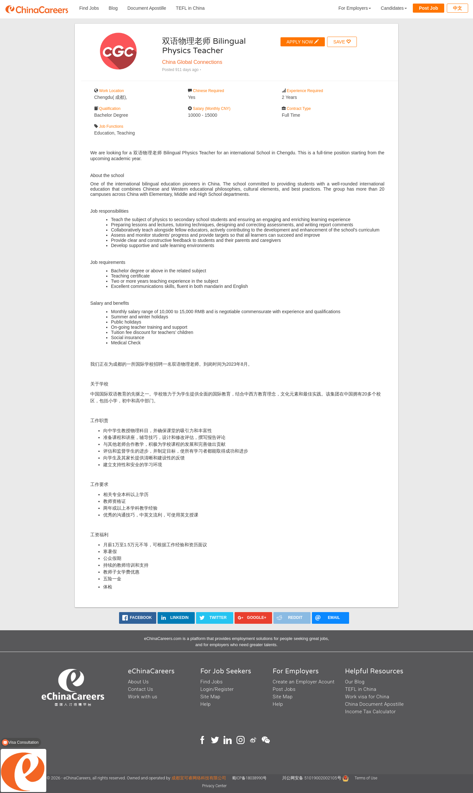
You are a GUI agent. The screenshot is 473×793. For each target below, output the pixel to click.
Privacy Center (214, 786)
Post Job (428, 8)
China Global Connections (192, 62)
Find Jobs (89, 8)
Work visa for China (367, 697)
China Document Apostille (374, 704)
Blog (113, 8)
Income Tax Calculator (370, 712)
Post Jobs (284, 689)
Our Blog (354, 682)
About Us (138, 682)
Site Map (210, 697)
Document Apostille (146, 8)
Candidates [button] (394, 8)
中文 (457, 8)
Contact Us (140, 689)
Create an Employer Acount (304, 682)
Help (205, 704)
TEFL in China (190, 8)
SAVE (342, 41)
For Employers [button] (354, 8)
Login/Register (217, 689)
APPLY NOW (303, 41)
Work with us (143, 697)
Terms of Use (366, 778)
